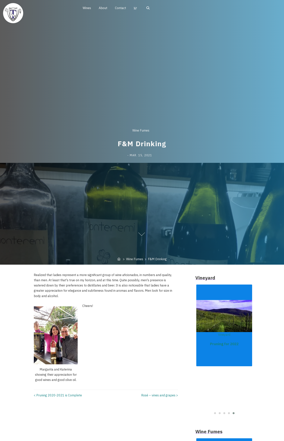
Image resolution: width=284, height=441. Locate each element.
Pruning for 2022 (224, 344)
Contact (120, 8)
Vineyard (224, 334)
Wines (87, 8)
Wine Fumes (140, 130)
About (103, 8)
